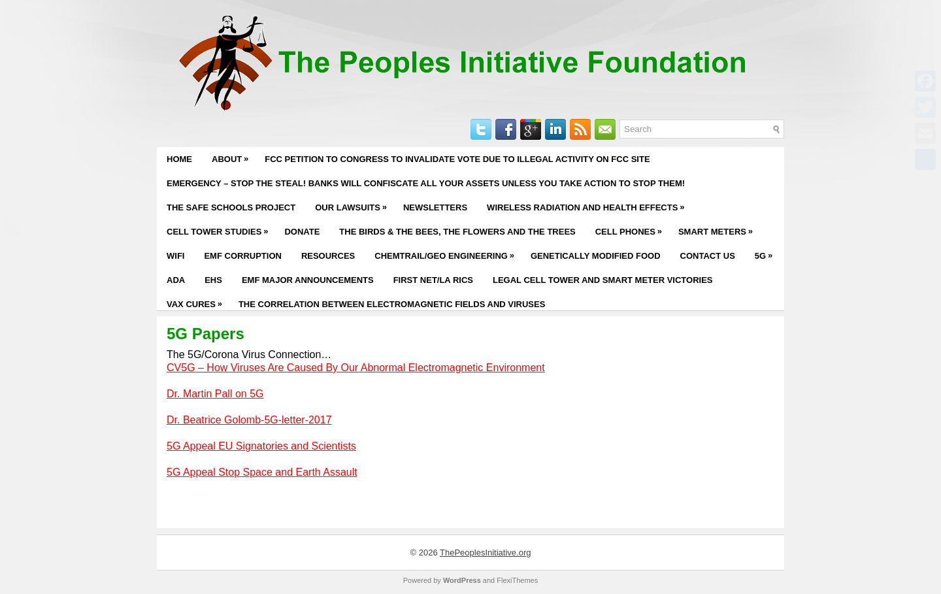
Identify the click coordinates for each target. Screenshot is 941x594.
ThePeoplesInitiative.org (485, 552)
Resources (328, 256)
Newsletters (435, 207)
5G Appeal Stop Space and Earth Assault (262, 472)
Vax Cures (198, 300)
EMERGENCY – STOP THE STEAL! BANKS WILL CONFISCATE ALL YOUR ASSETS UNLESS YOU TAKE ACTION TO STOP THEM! (426, 183)
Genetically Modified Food (596, 256)
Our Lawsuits (354, 203)
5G (767, 252)
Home (179, 159)
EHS (213, 280)
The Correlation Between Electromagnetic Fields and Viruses (392, 304)
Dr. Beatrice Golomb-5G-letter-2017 (249, 419)
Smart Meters (718, 228)
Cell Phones (632, 228)
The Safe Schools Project (231, 207)
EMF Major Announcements (308, 280)
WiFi (175, 256)
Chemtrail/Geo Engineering (447, 252)
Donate (302, 232)
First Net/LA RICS (433, 280)
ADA (176, 280)
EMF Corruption (242, 256)
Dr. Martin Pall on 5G (215, 393)
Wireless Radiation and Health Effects (589, 203)
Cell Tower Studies (220, 228)
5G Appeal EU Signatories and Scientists (261, 446)
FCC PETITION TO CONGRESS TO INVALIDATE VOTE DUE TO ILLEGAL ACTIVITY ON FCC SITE (457, 159)
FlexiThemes (517, 580)
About (233, 155)
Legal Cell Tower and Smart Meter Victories (603, 280)
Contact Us (707, 256)
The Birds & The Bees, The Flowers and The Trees (457, 232)
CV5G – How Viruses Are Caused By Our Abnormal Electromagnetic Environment (356, 367)
